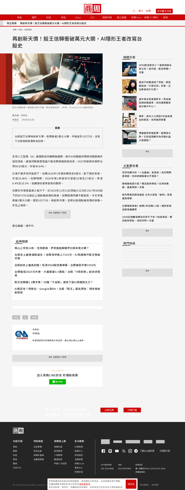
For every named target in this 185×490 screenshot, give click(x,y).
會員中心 (79, 467)
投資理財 (28, 29)
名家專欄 (38, 446)
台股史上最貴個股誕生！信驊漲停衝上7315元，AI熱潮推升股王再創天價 (57, 256)
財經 (20, 29)
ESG (92, 17)
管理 (15, 459)
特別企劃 (38, 450)
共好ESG (17, 467)
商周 (15, 29)
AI (25, 317)
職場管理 (58, 459)
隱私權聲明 (144, 484)
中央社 (15, 119)
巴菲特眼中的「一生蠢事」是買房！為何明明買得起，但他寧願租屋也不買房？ (146, 174)
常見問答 (79, 455)
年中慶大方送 (164, 11)
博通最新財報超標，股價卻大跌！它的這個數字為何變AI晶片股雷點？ (155, 136)
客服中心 (79, 450)
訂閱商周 (79, 446)
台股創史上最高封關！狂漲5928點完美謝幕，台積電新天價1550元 (55, 265)
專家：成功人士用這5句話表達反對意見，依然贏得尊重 (155, 117)
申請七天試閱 (60, 463)
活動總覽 (79, 459)
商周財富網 (39, 455)
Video (78, 17)
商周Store (136, 17)
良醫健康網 (39, 459)
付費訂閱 (132, 410)
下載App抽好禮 (147, 450)
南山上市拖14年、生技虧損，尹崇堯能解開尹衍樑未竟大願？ (52, 248)
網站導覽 (155, 484)
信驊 (34, 317)
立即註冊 (109, 410)
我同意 (131, 483)
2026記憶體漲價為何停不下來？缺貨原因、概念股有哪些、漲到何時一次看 (147, 218)
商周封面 (58, 446)
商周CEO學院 (151, 17)
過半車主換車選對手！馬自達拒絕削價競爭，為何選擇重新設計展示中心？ (155, 102)
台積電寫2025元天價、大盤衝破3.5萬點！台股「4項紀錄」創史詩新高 (57, 273)
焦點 (15, 446)
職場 (15, 463)
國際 (15, 450)
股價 (16, 317)
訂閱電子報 (165, 450)
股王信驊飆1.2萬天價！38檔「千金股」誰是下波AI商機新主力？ (54, 282)
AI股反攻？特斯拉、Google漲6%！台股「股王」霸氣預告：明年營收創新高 (57, 290)
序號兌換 (79, 471)
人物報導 (58, 455)
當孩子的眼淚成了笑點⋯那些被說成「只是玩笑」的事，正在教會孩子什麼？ (155, 85)
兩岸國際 (58, 450)
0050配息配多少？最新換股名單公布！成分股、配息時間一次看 (155, 68)
